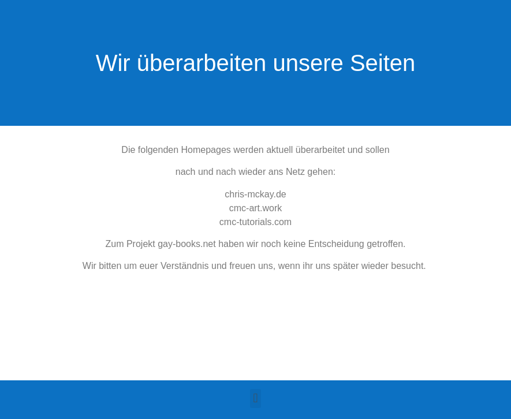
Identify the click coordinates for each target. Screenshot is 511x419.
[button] (255, 398)
